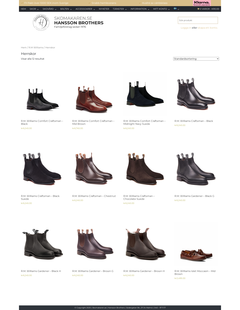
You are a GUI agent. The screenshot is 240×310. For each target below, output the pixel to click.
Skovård (48, 8)
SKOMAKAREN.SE (73, 18)
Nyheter (104, 8)
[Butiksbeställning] (196, 59)
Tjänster (118, 8)
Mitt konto (160, 8)
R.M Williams (36, 47)
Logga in (186, 27)
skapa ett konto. (208, 27)
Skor (33, 8)
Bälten (64, 8)
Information (138, 8)
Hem (23, 8)
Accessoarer (84, 8)
